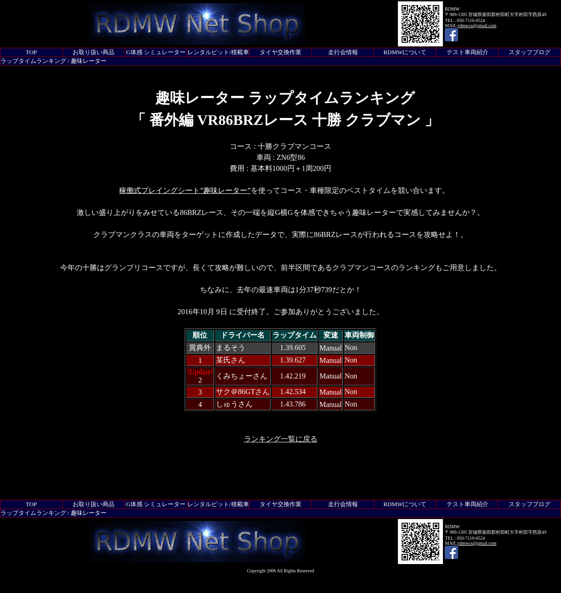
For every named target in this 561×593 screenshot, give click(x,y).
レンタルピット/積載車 (218, 52)
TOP (31, 52)
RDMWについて (405, 52)
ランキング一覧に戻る (280, 439)
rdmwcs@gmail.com (477, 25)
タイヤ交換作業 (280, 52)
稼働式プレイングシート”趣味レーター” (184, 190)
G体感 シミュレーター (156, 52)
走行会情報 (343, 52)
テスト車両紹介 (467, 52)
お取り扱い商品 (93, 52)
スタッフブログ (529, 52)
